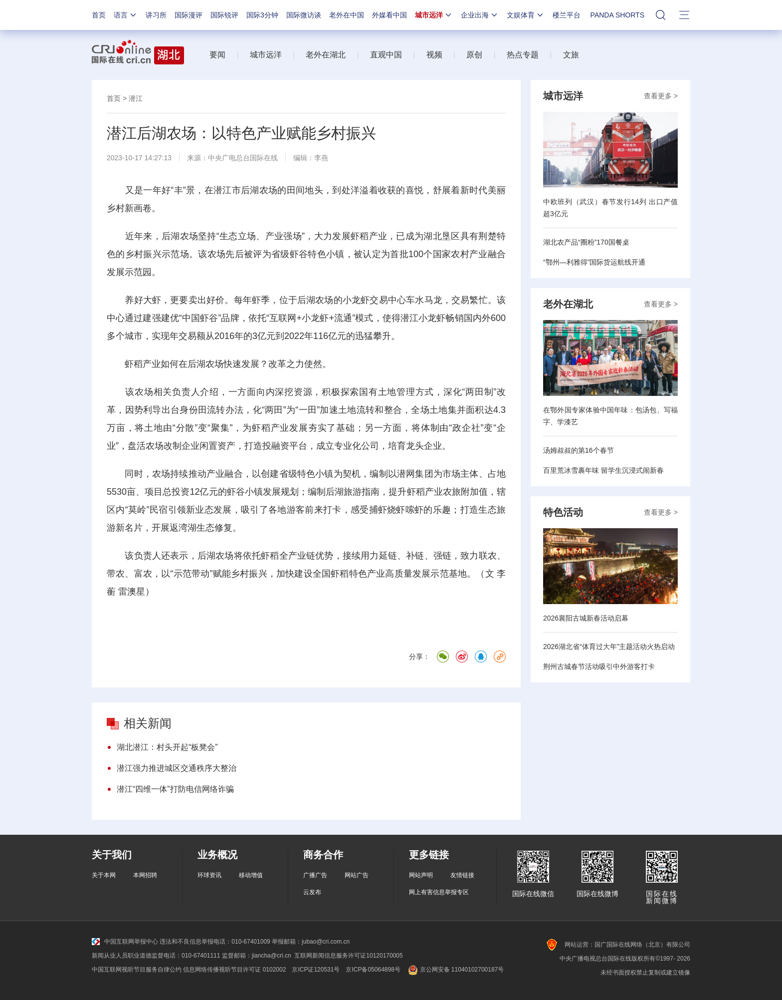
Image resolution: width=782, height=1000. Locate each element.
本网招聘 (145, 875)
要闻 (217, 54)
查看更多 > (661, 96)
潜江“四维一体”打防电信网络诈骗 (175, 789)
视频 (434, 54)
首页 (99, 15)
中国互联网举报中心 (125, 941)
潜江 (136, 98)
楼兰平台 (567, 15)
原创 (474, 54)
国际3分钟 (262, 15)
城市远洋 (434, 15)
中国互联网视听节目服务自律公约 (137, 969)
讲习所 (156, 15)
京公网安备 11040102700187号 (455, 969)
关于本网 (104, 875)
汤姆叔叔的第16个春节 (578, 450)
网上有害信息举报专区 (439, 892)
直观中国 (386, 54)
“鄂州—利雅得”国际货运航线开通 (594, 262)
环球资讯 (209, 875)
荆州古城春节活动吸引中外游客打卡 (599, 666)
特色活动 (563, 512)
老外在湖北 (326, 54)
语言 (126, 15)
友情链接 (462, 875)
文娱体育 (526, 15)
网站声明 (421, 875)
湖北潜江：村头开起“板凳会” (167, 747)
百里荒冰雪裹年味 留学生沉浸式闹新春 (603, 470)
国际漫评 (188, 15)
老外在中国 (346, 15)
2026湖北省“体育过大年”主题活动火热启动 (609, 647)
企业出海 (480, 15)
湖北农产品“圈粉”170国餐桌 (586, 242)
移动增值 (251, 875)
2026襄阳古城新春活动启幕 (585, 618)
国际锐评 (224, 15)
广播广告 (315, 875)
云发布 (312, 892)
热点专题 (523, 54)
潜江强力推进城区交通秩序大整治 (176, 768)
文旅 (571, 54)
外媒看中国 (389, 15)
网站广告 (357, 875)
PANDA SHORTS (617, 15)
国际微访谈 (303, 15)
